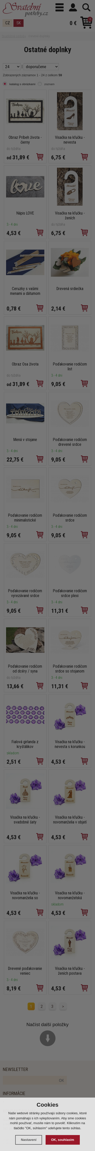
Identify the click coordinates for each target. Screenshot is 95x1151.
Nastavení (28, 1140)
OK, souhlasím (62, 1140)
